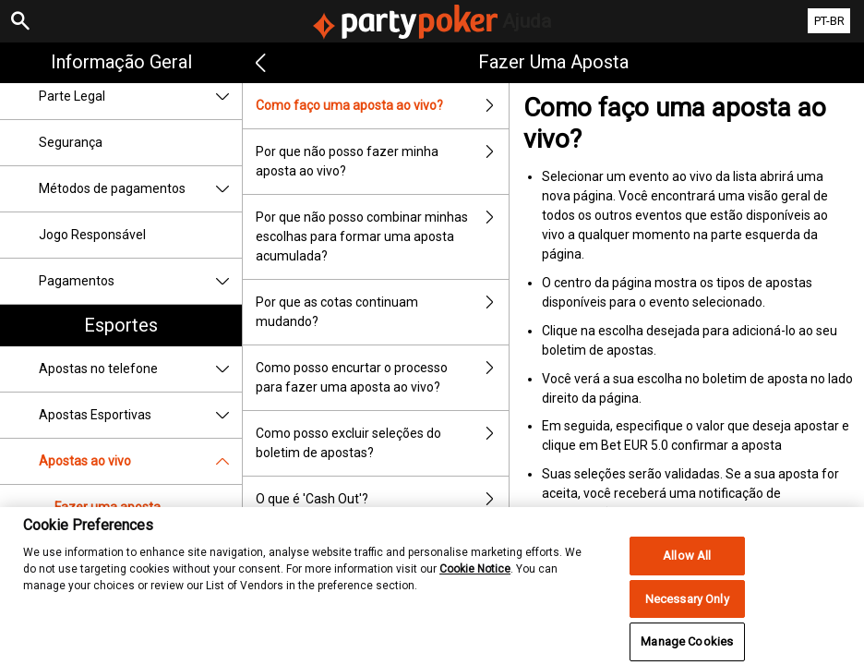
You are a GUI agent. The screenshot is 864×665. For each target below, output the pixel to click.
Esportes (121, 325)
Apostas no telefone (140, 369)
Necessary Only (687, 615)
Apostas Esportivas (140, 415)
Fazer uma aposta (107, 507)
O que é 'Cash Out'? (382, 499)
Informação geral (121, 62)
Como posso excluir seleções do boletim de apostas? (382, 443)
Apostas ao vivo (140, 461)
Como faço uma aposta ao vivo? (382, 105)
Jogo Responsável (92, 234)
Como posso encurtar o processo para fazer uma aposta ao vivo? (382, 377)
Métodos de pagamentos (140, 189)
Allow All (687, 571)
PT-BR (829, 21)
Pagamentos (140, 281)
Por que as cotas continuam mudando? (382, 312)
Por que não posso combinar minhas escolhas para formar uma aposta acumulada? (382, 237)
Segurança (70, 142)
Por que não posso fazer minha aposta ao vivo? (382, 161)
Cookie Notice (474, 584)
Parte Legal (140, 96)
